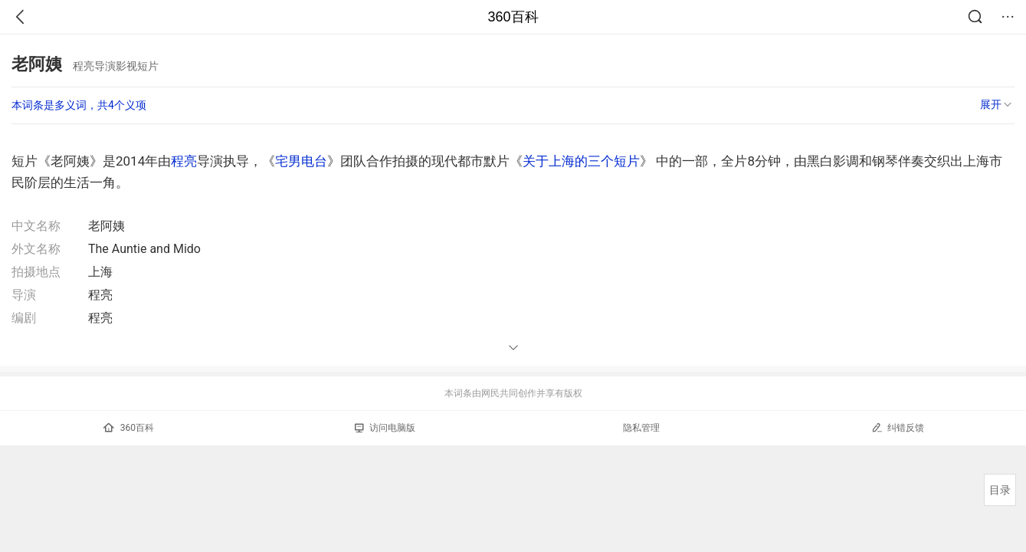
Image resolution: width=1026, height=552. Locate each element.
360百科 (512, 17)
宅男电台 (301, 161)
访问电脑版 (385, 427)
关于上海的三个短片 (581, 161)
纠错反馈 (897, 427)
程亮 (184, 161)
